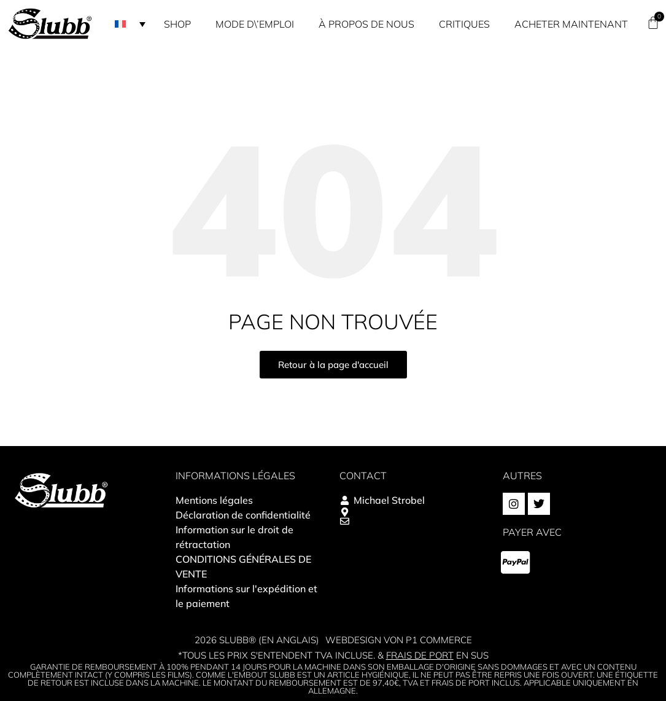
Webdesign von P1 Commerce (398, 640)
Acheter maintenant (571, 24)
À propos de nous (366, 24)
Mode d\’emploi (254, 24)
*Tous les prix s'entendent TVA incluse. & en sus (333, 655)
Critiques (464, 24)
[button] (130, 24)
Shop (177, 24)
